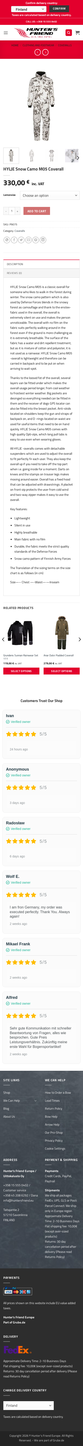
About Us (9, 1116)
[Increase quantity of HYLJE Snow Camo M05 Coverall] (17, 211)
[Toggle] (35, 1100)
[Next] (77, 158)
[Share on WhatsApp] (7, 240)
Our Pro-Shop (54, 1132)
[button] (5, 33)
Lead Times (52, 1100)
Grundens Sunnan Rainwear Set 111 (20, 657)
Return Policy (53, 1108)
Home (15, 45)
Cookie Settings (55, 1148)
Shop (6, 1092)
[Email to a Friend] (28, 240)
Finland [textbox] (21, 9)
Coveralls (65, 45)
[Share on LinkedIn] (43, 240)
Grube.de (19, 1322)
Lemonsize (9, 195)
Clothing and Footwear (38, 45)
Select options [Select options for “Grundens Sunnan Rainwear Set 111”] (21, 671)
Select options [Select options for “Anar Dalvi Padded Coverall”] (61, 671)
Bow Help (51, 1116)
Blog (6, 1108)
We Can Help (11, 1100)
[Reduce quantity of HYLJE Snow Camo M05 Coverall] (6, 211)
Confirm (59, 8)
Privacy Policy (54, 1140)
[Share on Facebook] (14, 240)
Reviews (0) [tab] (14, 273)
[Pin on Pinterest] (35, 240)
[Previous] (3, 648)
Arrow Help (52, 1124)
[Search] (69, 32)
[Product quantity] (12, 211)
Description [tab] (15, 264)
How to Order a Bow (58, 1092)
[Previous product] (45, 52)
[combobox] (28, 9)
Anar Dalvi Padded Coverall (59, 655)
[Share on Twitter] (21, 240)
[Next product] (38, 52)
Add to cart (36, 211)
